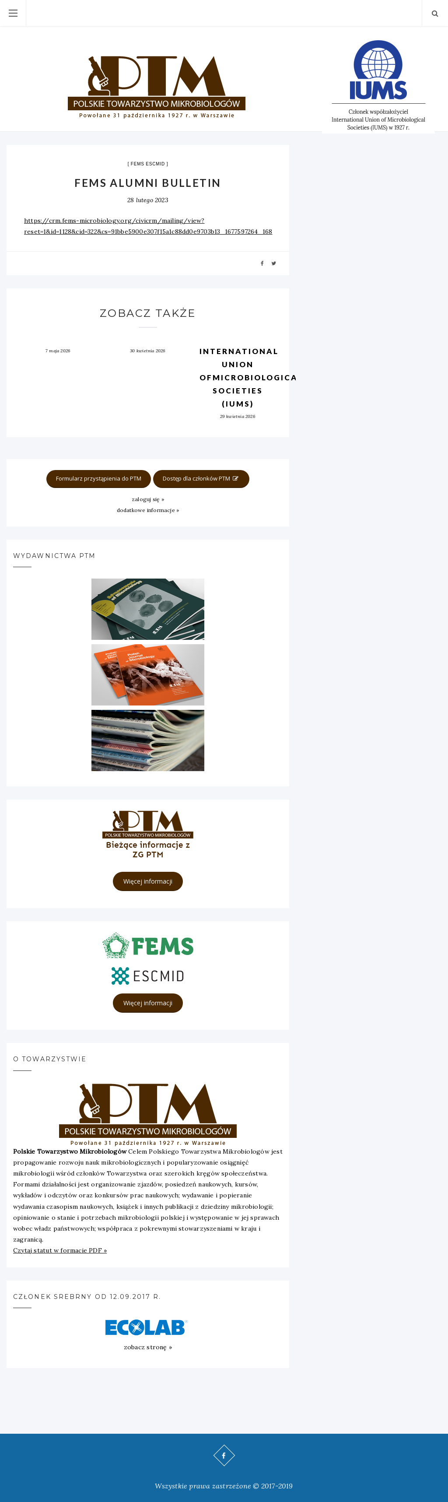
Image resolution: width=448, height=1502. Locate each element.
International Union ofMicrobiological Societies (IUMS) (251, 377)
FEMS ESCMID (148, 163)
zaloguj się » (148, 499)
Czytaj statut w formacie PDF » (60, 1250)
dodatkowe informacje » (148, 510)
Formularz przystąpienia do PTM (98, 478)
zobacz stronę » (148, 1347)
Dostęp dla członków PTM (201, 478)
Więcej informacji (147, 881)
